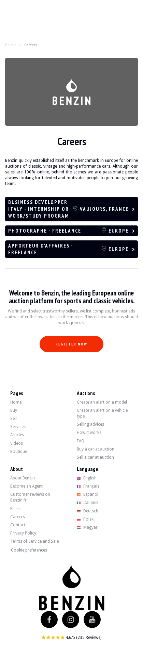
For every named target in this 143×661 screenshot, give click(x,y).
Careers (17, 516)
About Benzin (22, 478)
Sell (13, 418)
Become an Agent (26, 486)
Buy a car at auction (95, 449)
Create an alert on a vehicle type (102, 413)
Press (15, 508)
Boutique (18, 451)
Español (88, 494)
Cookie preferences (29, 550)
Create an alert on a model (102, 402)
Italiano (87, 502)
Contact (17, 525)
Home (16, 402)
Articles (17, 435)
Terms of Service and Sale (34, 541)
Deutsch (88, 511)
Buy (13, 410)
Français (88, 486)
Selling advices (90, 424)
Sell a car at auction (95, 457)
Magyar (87, 527)
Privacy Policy (23, 533)
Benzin (10, 45)
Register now (71, 344)
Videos (16, 443)
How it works (89, 432)
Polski (86, 519)
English (87, 478)
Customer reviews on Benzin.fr (30, 497)
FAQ (80, 441)
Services (18, 426)
